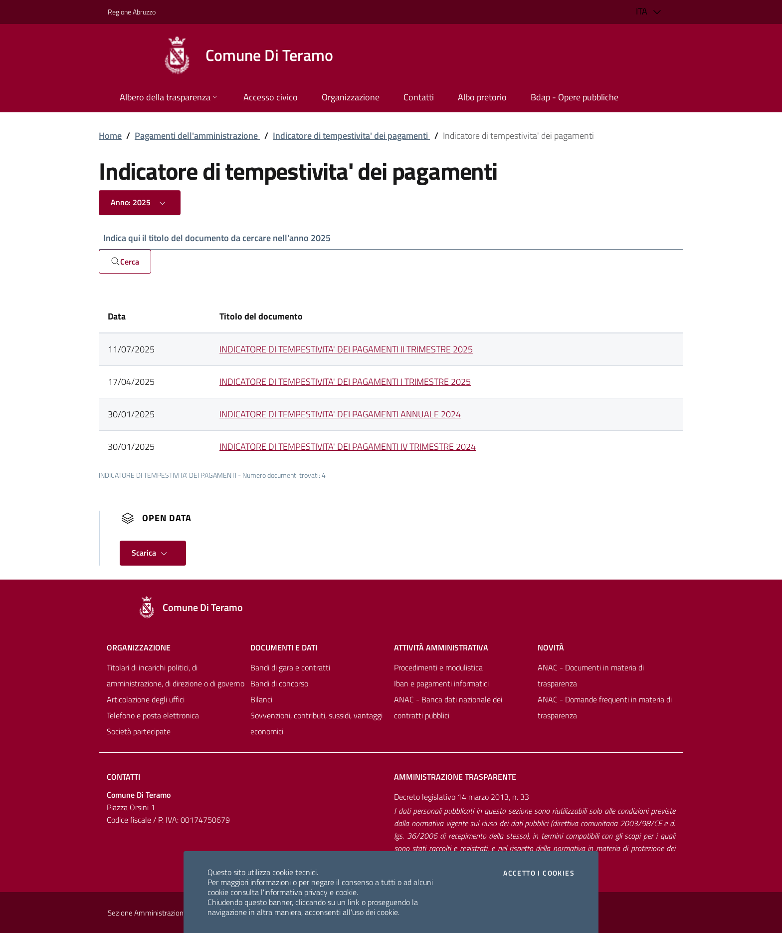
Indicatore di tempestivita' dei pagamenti (351, 135)
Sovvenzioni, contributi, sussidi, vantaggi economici (316, 723)
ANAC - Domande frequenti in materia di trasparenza (605, 707)
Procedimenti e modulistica (438, 667)
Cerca (125, 262)
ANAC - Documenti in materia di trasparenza (591, 675)
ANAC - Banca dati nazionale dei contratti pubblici (448, 707)
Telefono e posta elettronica (153, 715)
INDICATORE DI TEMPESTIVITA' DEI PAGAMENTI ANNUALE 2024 (340, 414)
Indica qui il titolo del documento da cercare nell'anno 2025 (217, 238)
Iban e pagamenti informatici (441, 683)
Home (110, 135)
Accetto (539, 873)
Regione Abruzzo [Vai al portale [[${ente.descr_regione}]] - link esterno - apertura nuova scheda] (132, 11)
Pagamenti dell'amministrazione (197, 135)
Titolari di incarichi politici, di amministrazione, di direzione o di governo (175, 675)
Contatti (123, 777)
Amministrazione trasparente (455, 777)
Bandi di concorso (279, 683)
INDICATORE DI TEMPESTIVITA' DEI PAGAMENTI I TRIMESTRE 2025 (345, 381)
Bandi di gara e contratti (290, 667)
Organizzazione (139, 647)
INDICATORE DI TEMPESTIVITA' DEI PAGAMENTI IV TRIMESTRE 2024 (347, 446)
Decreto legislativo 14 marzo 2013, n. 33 (461, 797)
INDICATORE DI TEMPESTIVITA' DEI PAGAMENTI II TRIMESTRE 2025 (346, 349)
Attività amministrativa (441, 647)
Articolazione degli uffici (146, 699)
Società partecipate (139, 731)
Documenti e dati (283, 647)
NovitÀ (551, 647)
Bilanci (261, 699)
